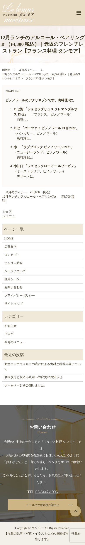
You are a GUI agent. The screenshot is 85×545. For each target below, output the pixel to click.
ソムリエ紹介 (13, 263)
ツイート (9, 215)
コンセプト (12, 254)
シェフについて (15, 271)
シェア (7, 211)
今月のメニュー (28, 70)
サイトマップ (13, 303)
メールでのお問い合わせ (42, 505)
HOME (6, 70)
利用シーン (12, 279)
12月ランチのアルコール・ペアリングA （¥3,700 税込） (38, 199)
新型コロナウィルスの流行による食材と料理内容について (42, 366)
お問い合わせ (13, 287)
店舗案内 (10, 246)
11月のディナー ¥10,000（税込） (28, 192)
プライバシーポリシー (19, 295)
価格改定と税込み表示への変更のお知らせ (33, 377)
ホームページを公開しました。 (25, 385)
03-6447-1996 (46, 492)
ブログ (9, 334)
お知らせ (10, 326)
